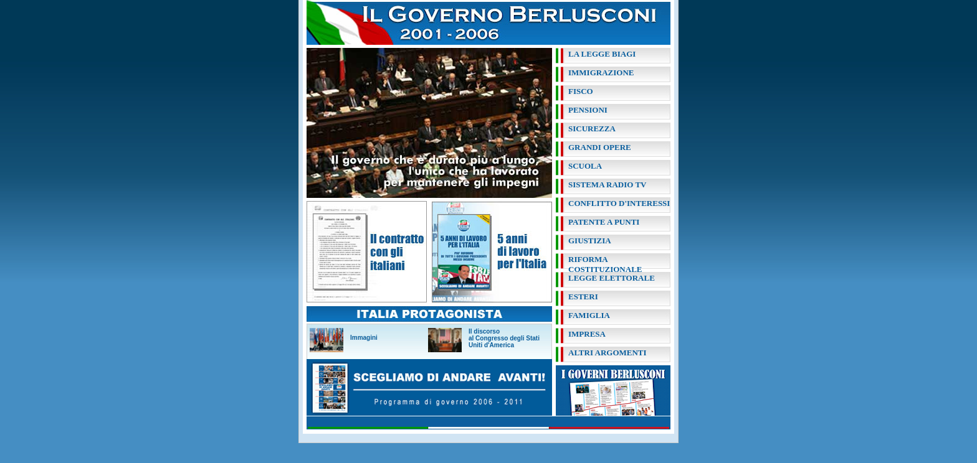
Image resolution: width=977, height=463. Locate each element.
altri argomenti (607, 352)
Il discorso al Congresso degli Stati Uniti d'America (504, 338)
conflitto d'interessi (619, 203)
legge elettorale (611, 278)
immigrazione (601, 72)
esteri (583, 296)
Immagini (364, 337)
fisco (580, 91)
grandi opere (599, 147)
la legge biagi (602, 53)
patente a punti (603, 222)
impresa (587, 334)
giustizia (589, 240)
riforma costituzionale (605, 264)
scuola (585, 166)
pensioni (588, 110)
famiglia (589, 315)
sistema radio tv (607, 184)
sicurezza (592, 128)
